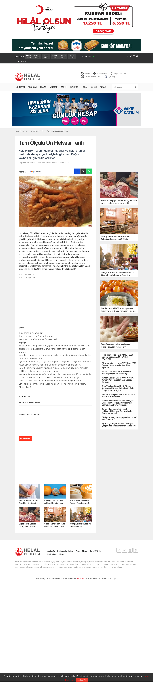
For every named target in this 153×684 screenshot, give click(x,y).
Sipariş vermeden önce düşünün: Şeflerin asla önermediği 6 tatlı (54, 527)
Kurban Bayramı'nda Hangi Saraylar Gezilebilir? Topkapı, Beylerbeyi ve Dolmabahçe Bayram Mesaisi (117, 405)
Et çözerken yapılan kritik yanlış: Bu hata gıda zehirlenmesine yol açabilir (29, 527)
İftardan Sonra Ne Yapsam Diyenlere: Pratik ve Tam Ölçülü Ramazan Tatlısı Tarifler (117, 312)
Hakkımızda (62, 553)
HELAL (85, 89)
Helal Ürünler (52, 556)
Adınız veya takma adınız (29, 405)
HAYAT (43, 89)
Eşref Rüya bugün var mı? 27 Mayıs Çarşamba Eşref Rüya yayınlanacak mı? (119, 427)
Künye (61, 556)
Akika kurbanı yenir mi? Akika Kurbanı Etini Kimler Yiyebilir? (118, 398)
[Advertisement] (55, 304)
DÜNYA (103, 89)
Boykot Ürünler (95, 553)
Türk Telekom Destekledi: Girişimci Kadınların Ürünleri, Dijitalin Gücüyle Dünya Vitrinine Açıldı (118, 390)
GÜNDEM (20, 89)
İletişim (70, 553)
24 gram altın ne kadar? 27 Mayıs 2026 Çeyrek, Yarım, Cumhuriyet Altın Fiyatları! (119, 367)
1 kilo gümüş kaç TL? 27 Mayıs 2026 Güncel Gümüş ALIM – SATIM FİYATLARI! (117, 359)
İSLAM (94, 89)
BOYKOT (74, 89)
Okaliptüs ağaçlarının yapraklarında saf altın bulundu (119, 421)
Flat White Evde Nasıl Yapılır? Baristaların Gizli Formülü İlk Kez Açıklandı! (81, 504)
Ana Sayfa (51, 553)
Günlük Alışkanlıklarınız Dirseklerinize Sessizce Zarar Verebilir (29, 504)
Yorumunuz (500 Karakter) (29, 416)
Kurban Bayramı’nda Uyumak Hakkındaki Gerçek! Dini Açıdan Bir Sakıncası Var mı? (117, 413)
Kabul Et (82, 680)
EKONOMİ (32, 89)
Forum (78, 553)
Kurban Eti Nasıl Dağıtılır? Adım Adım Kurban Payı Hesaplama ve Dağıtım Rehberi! (118, 382)
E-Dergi (84, 553)
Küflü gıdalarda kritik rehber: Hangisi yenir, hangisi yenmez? (53, 504)
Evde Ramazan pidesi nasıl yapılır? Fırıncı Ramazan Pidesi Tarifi (116, 347)
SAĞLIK (64, 89)
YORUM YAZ (25, 441)
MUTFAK (53, 89)
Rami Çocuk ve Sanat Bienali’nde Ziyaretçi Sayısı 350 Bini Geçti (116, 375)
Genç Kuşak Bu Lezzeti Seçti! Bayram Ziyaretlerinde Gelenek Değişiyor (80, 527)
